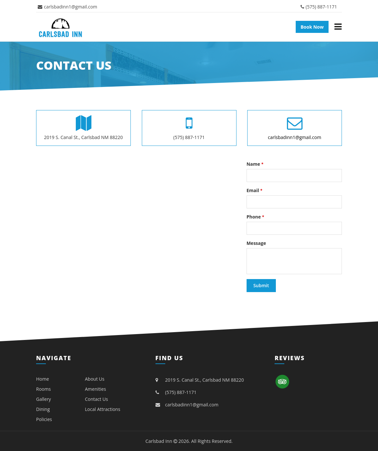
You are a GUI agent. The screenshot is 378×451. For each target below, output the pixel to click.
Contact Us (96, 399)
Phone (255, 217)
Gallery (43, 399)
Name (255, 164)
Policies (44, 419)
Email (255, 190)
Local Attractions (102, 409)
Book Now (312, 27)
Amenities (95, 389)
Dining (43, 409)
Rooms (43, 389)
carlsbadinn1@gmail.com (67, 7)
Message (256, 243)
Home (42, 379)
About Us (94, 379)
